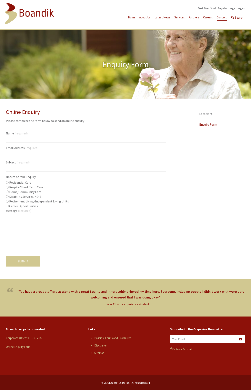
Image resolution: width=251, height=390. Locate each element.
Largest (241, 8)
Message (18, 211)
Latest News (162, 17)
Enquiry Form (208, 124)
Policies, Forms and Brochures (112, 338)
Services (179, 17)
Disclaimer (100, 345)
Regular (222, 8)
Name (17, 133)
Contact (222, 17)
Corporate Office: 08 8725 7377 (24, 338)
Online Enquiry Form (18, 347)
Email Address (22, 148)
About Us (145, 17)
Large (232, 8)
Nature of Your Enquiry (21, 177)
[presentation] (35, 244)
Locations (206, 114)
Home (131, 17)
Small (213, 8)
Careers (208, 17)
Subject (18, 162)
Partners (194, 17)
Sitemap (99, 353)
